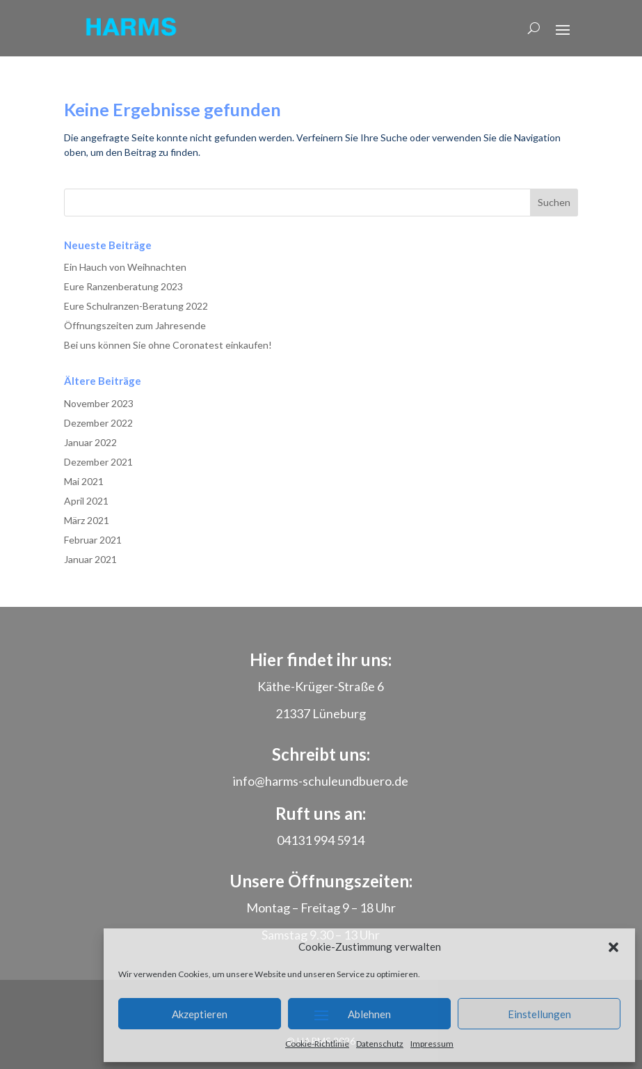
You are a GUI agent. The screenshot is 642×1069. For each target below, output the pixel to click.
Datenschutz (379, 1043)
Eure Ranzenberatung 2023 (123, 286)
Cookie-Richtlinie (317, 1043)
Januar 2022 (90, 442)
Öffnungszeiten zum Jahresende (135, 325)
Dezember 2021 (98, 462)
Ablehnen (369, 1014)
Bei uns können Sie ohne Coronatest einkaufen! (168, 345)
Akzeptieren (199, 1014)
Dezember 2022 (98, 423)
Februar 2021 (93, 540)
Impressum (432, 1043)
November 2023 (99, 403)
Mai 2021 (84, 481)
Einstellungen (539, 1014)
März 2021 (86, 520)
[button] (613, 947)
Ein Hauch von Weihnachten (125, 267)
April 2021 (86, 501)
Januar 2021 (90, 559)
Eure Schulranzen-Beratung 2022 (136, 306)
